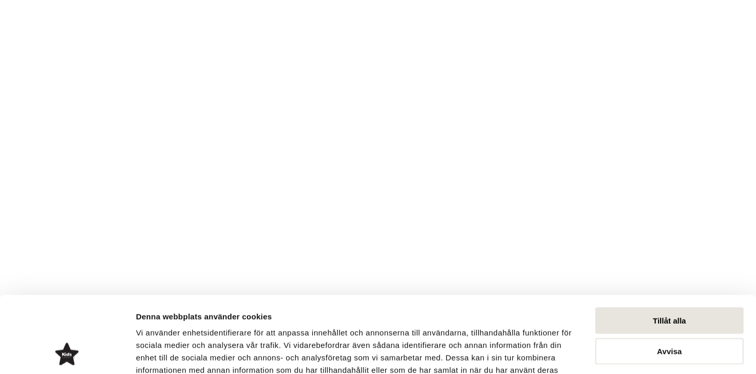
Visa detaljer (563, 353)
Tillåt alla (669, 249)
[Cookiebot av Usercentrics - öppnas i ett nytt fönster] (67, 354)
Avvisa (669, 280)
